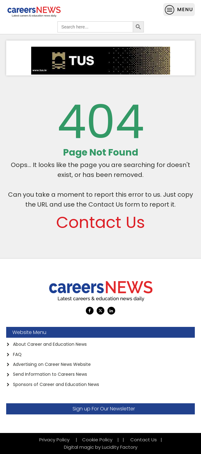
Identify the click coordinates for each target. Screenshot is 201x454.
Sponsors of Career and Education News (56, 384)
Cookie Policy (97, 439)
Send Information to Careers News (50, 374)
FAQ (17, 354)
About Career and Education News (50, 344)
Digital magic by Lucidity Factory (100, 447)
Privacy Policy (56, 439)
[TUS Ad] (100, 72)
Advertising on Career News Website (52, 364)
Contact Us (100, 222)
